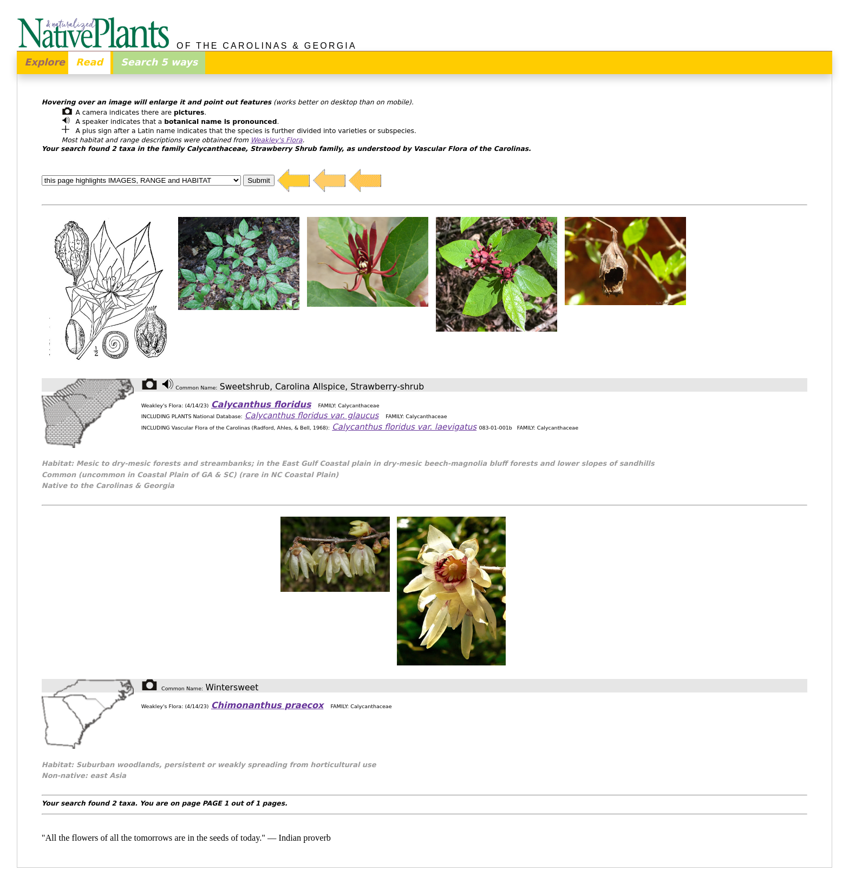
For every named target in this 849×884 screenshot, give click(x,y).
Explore (44, 62)
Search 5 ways (159, 62)
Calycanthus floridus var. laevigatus (404, 427)
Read (89, 62)
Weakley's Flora (277, 140)
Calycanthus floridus (261, 404)
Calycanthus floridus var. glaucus (311, 415)
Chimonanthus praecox (267, 705)
